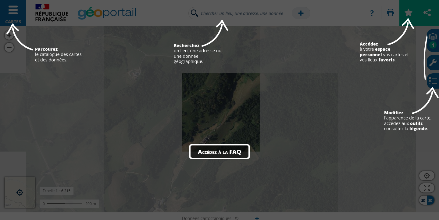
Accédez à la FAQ (219, 151)
